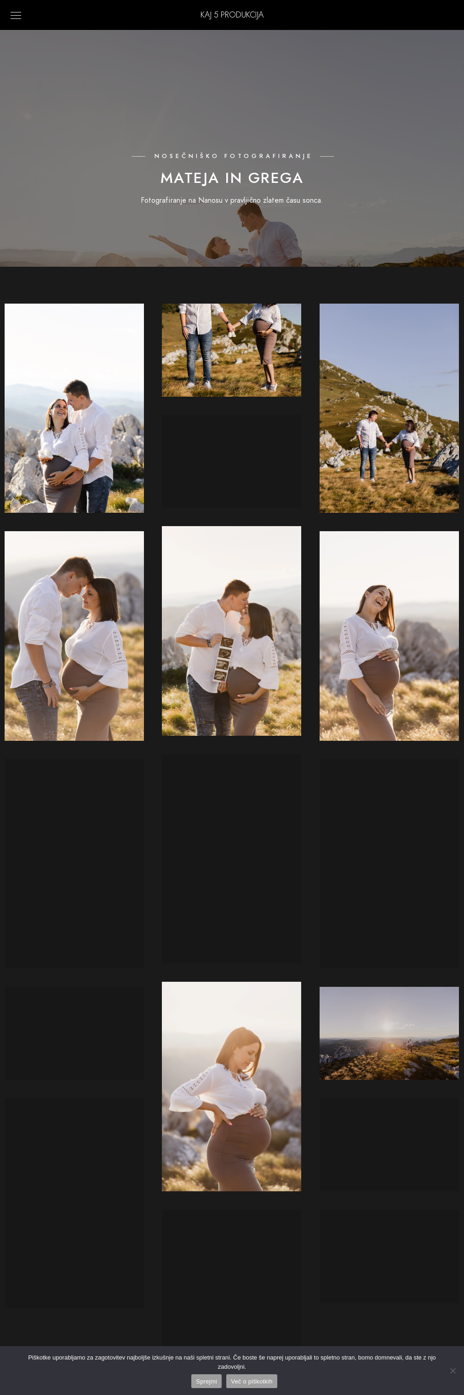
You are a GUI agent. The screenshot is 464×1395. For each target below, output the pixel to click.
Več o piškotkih (251, 1381)
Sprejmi (206, 1381)
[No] (452, 1370)
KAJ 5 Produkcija (232, 14)
